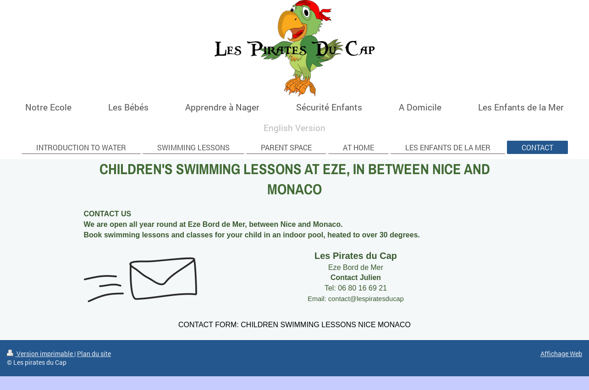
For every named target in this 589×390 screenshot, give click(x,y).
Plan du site (94, 353)
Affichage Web (561, 353)
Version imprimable (40, 353)
